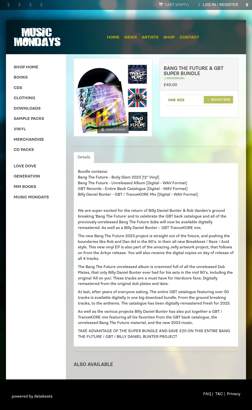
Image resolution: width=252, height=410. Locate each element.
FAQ (207, 394)
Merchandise (29, 139)
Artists (150, 37)
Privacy (233, 394)
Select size (218, 100)
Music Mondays (31, 197)
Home (113, 37)
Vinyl (20, 129)
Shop (169, 37)
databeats (43, 396)
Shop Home (26, 67)
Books (21, 77)
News (130, 37)
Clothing (24, 98)
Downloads (27, 108)
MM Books (25, 186)
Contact (189, 37)
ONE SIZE (176, 100)
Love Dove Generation (27, 171)
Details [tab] (84, 157)
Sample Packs (29, 118)
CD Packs (24, 149)
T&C (219, 394)
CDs (18, 88)
